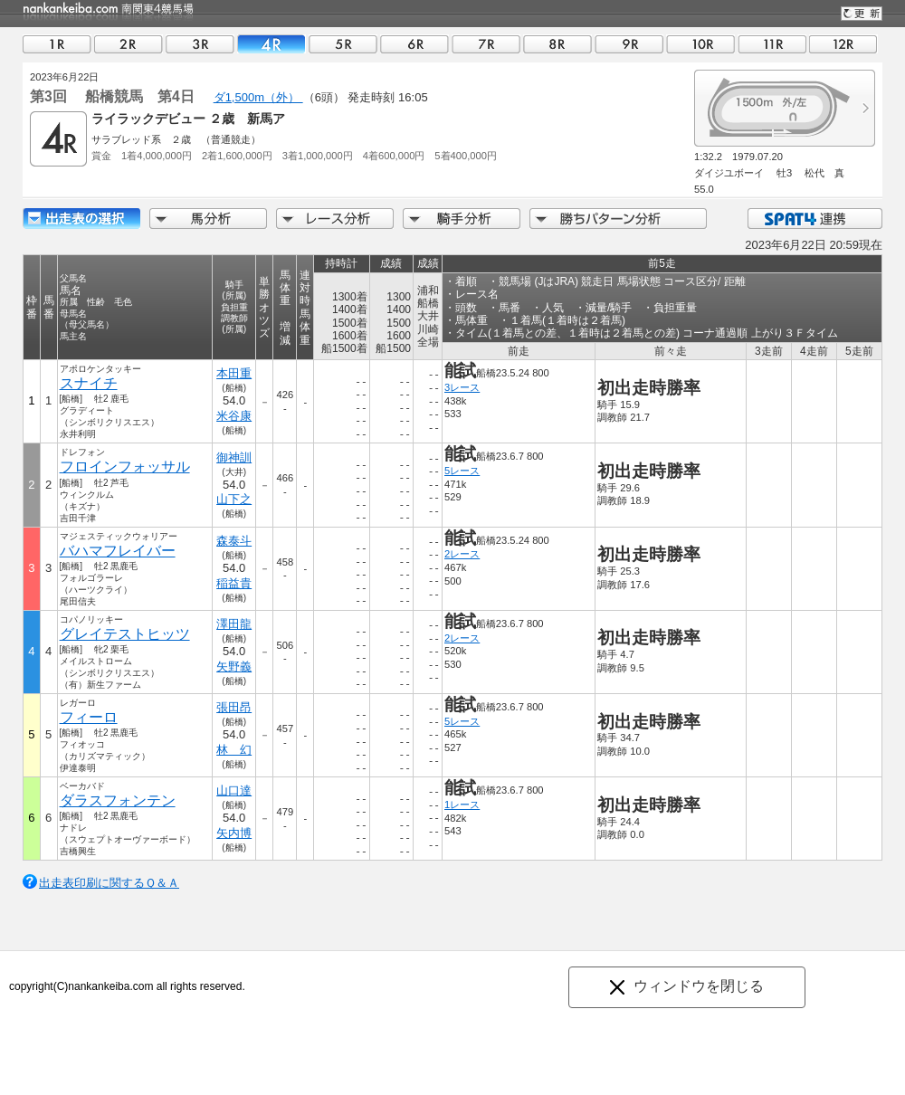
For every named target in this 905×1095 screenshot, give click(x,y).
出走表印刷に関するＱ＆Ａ (109, 883)
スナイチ (89, 383)
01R (57, 43)
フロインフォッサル (125, 466)
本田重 (234, 373)
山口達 (234, 790)
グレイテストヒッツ (125, 634)
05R (343, 43)
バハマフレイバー (118, 550)
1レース (462, 804)
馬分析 (208, 218)
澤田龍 (234, 624)
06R (414, 43)
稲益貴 (234, 583)
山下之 (234, 499)
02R (128, 43)
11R (772, 43)
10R (700, 43)
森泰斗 (234, 541)
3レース (462, 387)
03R (200, 43)
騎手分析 (461, 218)
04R (271, 43)
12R (843, 43)
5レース (462, 470)
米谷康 (234, 416)
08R (557, 43)
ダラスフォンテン (118, 800)
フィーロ (89, 717)
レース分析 (335, 218)
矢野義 (234, 666)
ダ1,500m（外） (258, 97)
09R (629, 43)
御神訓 (234, 457)
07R (486, 43)
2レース (462, 553)
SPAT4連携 (814, 218)
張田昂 (234, 707)
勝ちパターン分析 (618, 218)
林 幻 (234, 750)
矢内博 (234, 833)
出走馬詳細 (81, 218)
